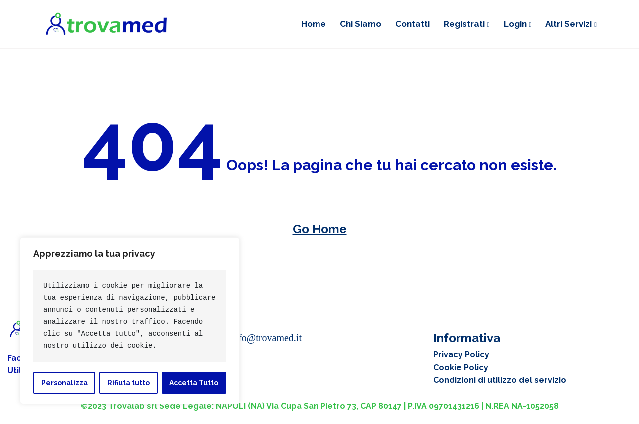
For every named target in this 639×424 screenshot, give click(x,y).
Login (515, 24)
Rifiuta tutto (128, 383)
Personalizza (64, 383)
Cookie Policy (460, 367)
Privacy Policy (461, 354)
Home (313, 24)
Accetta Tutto (193, 383)
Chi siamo (360, 24)
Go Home (320, 229)
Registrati (464, 24)
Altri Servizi (568, 24)
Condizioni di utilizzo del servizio (499, 380)
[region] (130, 320)
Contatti (412, 24)
